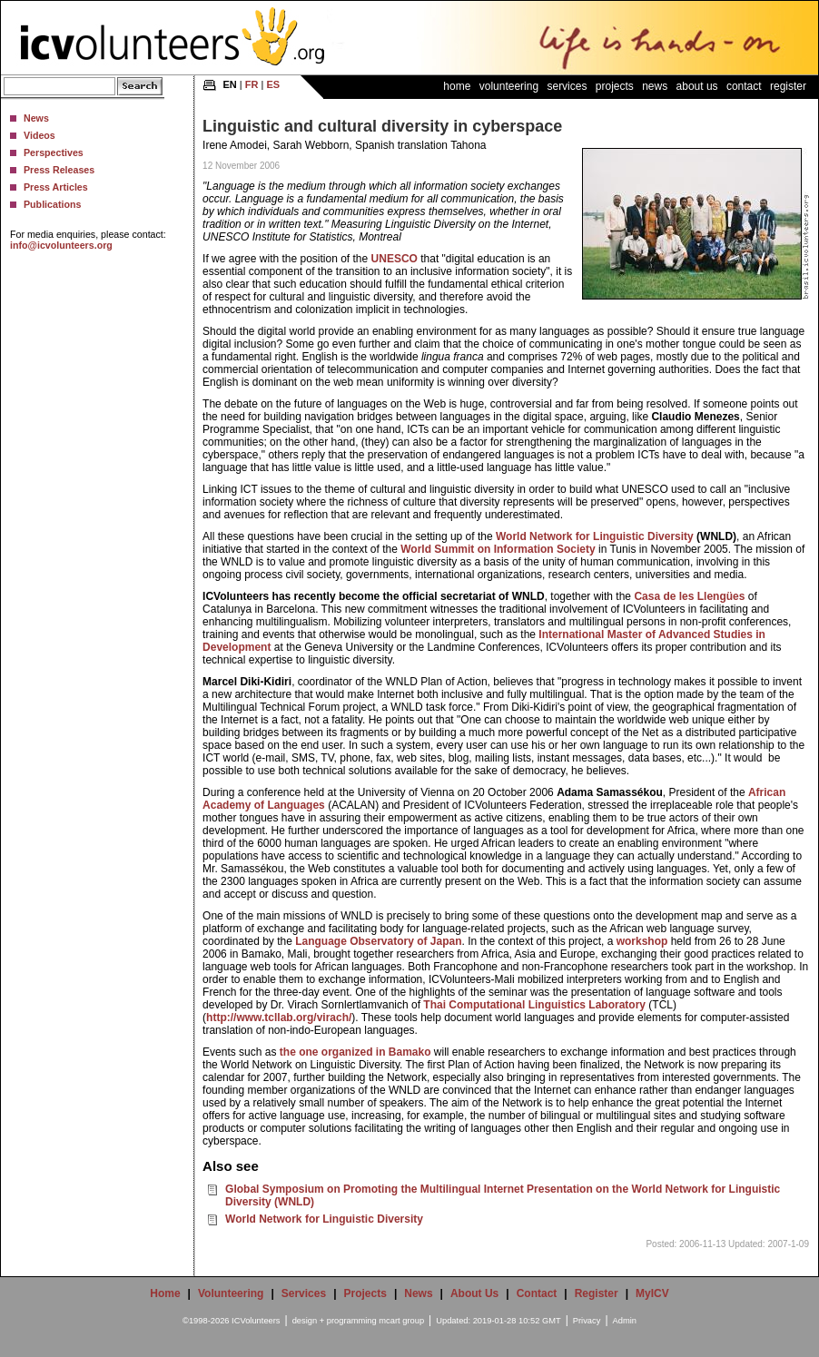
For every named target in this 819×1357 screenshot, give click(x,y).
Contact (744, 86)
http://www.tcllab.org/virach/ (278, 1017)
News (36, 118)
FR (252, 84)
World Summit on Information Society (497, 549)
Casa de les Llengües (689, 596)
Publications (52, 204)
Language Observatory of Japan (378, 941)
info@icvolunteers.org (61, 245)
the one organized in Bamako (355, 1052)
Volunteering (508, 86)
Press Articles (56, 187)
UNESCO (394, 258)
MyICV (652, 1293)
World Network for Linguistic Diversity (595, 536)
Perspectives (54, 152)
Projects (615, 86)
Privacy (587, 1320)
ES (273, 84)
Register (788, 86)
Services (567, 86)
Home (456, 86)
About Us (697, 86)
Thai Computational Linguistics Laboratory (534, 1004)
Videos (39, 135)
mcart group (401, 1320)
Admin (624, 1320)
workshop (642, 941)
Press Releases (59, 169)
